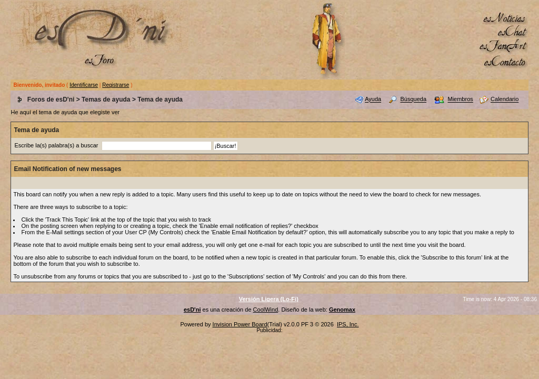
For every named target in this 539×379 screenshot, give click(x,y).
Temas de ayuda (106, 99)
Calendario (504, 99)
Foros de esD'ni (51, 99)
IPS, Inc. (348, 324)
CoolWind (265, 309)
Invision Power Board (240, 324)
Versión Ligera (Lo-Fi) (268, 299)
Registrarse (115, 85)
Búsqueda (414, 99)
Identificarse (83, 85)
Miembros (460, 99)
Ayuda (373, 99)
